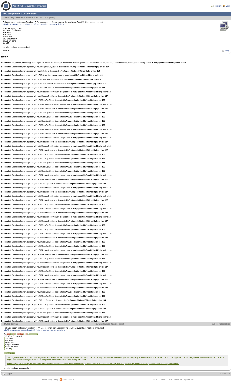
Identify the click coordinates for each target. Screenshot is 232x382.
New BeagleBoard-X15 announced (32, 6)
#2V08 (52, 18)
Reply (9, 374)
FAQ (56, 379)
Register (217, 6)
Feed (65, 379)
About (44, 379)
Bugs (50, 379)
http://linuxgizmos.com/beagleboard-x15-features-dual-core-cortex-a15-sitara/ (33, 24)
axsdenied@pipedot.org (14, 18)
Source (71, 379)
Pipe (14, 6)
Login (228, 6)
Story (227, 51)
